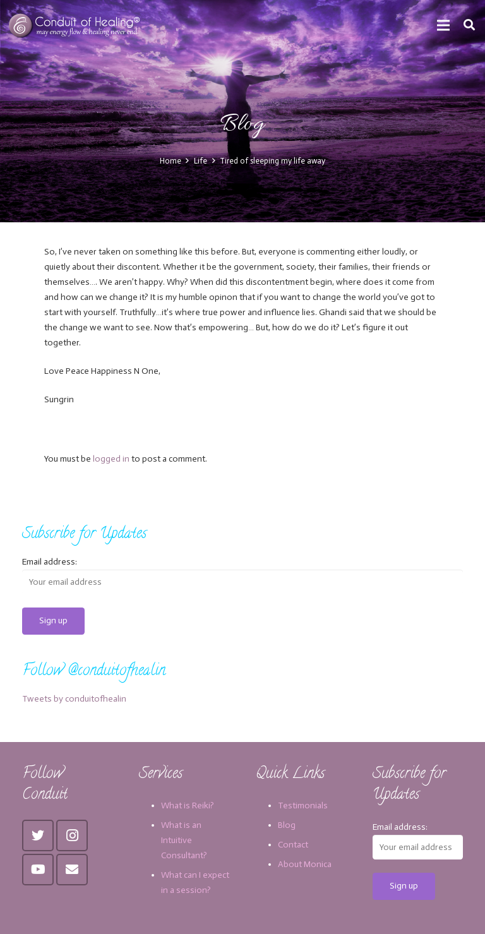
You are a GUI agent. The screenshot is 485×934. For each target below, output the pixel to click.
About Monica (305, 864)
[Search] (469, 25)
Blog (287, 825)
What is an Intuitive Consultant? (184, 840)
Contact (293, 844)
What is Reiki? (187, 805)
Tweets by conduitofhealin (74, 698)
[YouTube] (38, 869)
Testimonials (303, 805)
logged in (111, 458)
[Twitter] (38, 835)
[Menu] (443, 25)
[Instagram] (72, 835)
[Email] (72, 869)
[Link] (75, 25)
